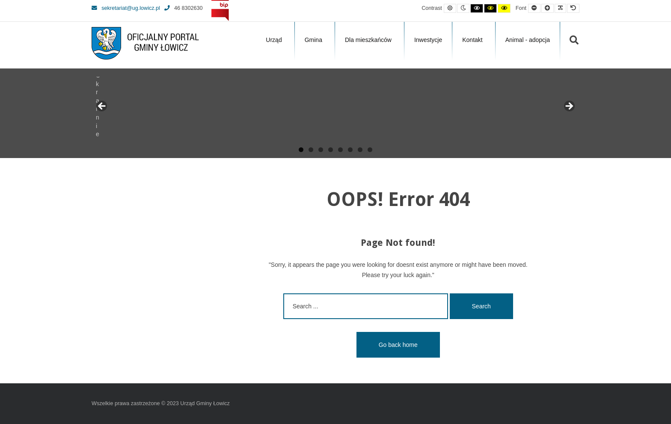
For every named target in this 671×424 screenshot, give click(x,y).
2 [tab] (311, 149)
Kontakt (472, 39)
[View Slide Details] (124, 109)
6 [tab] (350, 149)
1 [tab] (301, 149)
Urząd (274, 39)
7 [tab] (360, 149)
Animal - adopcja (527, 39)
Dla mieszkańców (368, 39)
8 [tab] (370, 149)
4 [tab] (330, 149)
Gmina (313, 39)
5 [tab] (340, 149)
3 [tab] (320, 149)
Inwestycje (428, 39)
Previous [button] (102, 106)
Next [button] (568, 106)
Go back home (398, 344)
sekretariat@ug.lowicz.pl (126, 8)
